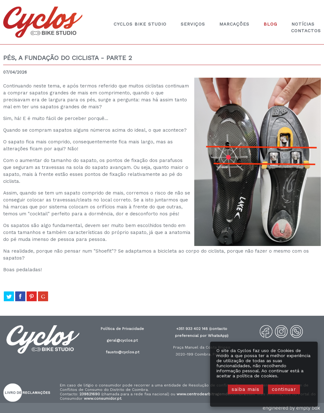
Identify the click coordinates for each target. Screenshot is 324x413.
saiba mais (245, 389)
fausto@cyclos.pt (122, 352)
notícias (303, 24)
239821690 (89, 394)
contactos (306, 30)
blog (270, 24)
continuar (284, 389)
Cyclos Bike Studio (140, 24)
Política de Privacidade (122, 328)
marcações (234, 24)
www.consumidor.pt (102, 398)
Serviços (193, 24)
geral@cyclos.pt (122, 340)
